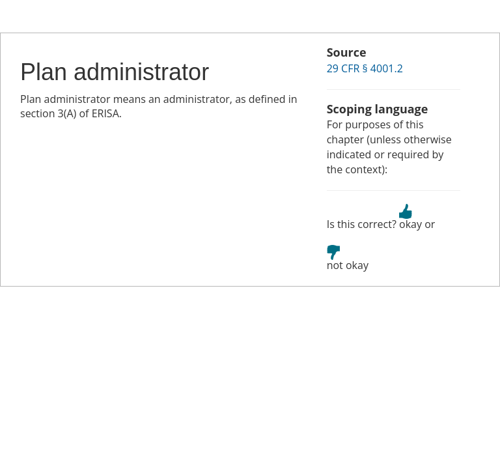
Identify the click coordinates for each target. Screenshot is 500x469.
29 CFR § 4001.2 (365, 68)
